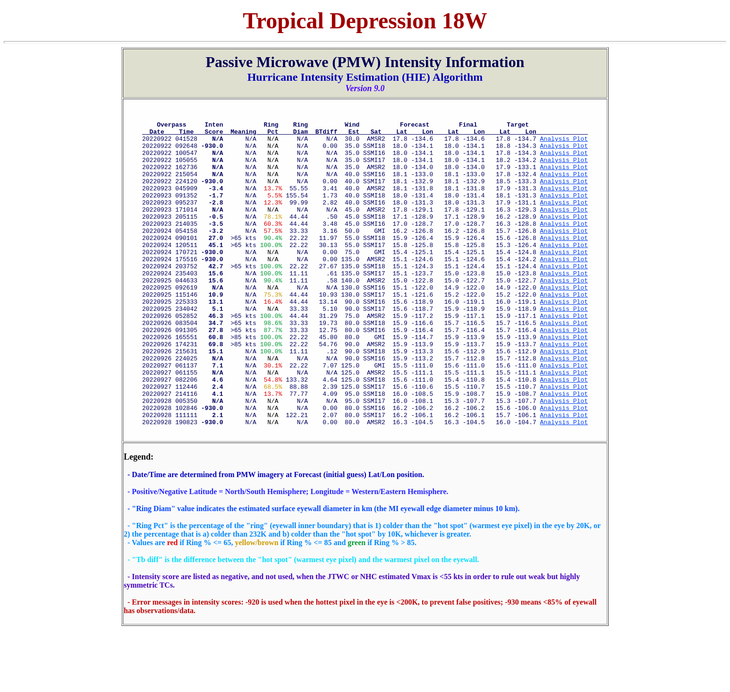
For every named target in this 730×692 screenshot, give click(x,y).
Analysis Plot (564, 144)
